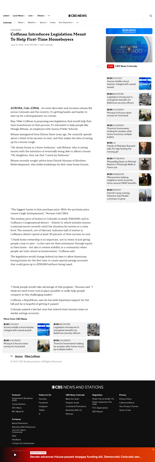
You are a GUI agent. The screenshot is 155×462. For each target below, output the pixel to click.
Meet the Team (72, 399)
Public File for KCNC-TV (103, 399)
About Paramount (20, 423)
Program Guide (72, 403)
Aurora (19, 356)
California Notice (126, 403)
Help (14, 436)
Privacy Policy (125, 399)
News (21, 22)
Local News (19, 16)
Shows (41, 16)
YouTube (43, 399)
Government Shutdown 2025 (22, 399)
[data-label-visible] (152, 449)
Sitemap (69, 414)
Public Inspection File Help (102, 403)
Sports (43, 22)
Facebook (43, 403)
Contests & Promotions (76, 406)
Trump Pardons (18, 404)
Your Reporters (66, 22)
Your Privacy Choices (128, 406)
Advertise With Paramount (23, 427)
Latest (6, 16)
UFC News (16, 408)
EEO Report (97, 412)
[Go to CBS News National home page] (77, 15)
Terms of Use (125, 410)
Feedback (16, 440)
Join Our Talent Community (19, 431)
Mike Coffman (32, 356)
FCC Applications (100, 408)
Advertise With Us (74, 410)
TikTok (41, 410)
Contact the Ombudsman (23, 443)
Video (53, 22)
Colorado (7, 22)
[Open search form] (151, 16)
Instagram (43, 406)
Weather (32, 22)
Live (31, 15)
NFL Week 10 (18, 412)
